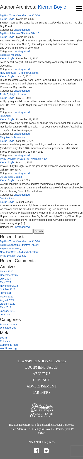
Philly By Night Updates (13, 94)
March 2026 (6, 271)
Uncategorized (21, 29)
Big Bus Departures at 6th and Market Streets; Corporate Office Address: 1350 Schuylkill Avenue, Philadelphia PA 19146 (41, 429)
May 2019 (5, 307)
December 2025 (9, 275)
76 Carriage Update (11, 176)
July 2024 (5, 278)
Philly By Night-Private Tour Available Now (23, 158)
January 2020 (7, 303)
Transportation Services (41, 361)
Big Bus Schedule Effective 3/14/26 (19, 33)
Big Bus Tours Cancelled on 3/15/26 (20, 15)
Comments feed (9, 344)
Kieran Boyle (52, 7)
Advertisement (42, 386)
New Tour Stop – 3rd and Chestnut (19, 72)
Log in (3, 337)
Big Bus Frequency (10, 54)
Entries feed (6, 341)
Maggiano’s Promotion (12, 137)
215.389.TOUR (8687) (41, 442)
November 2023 (9, 285)
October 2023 (7, 289)
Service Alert (7, 198)
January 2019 (7, 310)
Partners (41, 392)
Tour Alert (5, 115)
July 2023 (5, 293)
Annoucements (8, 324)
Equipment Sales (41, 367)
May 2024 (5, 282)
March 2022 (6, 296)
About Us (41, 374)
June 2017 (6, 314)
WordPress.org (8, 348)
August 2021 (7, 300)
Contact (41, 380)
